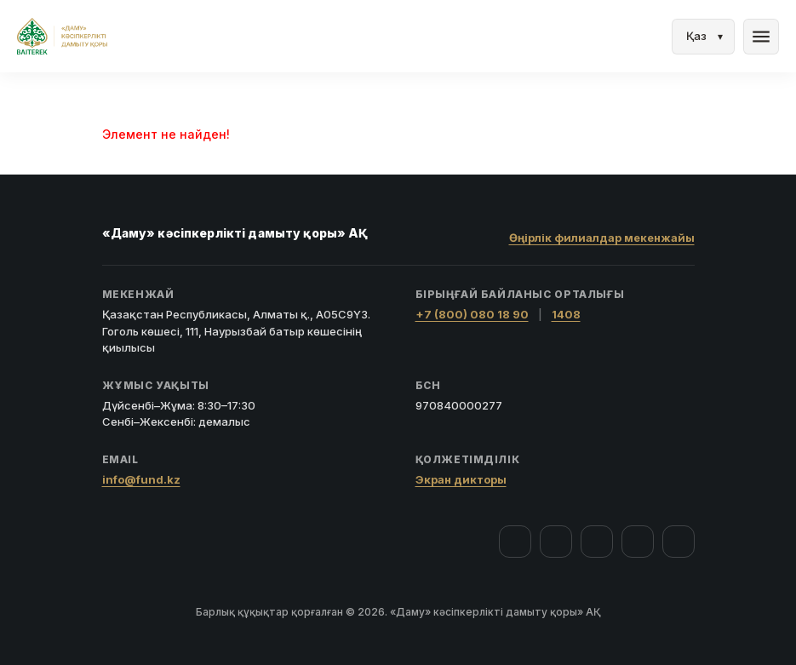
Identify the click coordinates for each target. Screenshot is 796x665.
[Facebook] (515, 541)
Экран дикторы (461, 479)
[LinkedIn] (678, 541)
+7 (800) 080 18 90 (472, 314)
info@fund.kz (141, 479)
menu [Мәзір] (761, 37)
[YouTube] (597, 541)
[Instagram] (556, 541)
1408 (566, 314)
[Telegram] (637, 541)
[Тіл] (703, 36)
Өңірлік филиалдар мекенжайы (602, 237)
